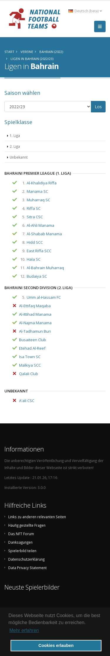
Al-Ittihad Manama (35, 314)
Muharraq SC (38, 199)
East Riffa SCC (39, 250)
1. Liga (15, 135)
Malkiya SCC (30, 365)
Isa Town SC (29, 356)
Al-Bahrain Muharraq (45, 267)
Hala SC (33, 259)
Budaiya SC (37, 276)
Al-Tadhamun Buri (35, 331)
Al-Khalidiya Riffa (42, 183)
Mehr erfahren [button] (24, 630)
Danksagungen (20, 542)
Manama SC (37, 191)
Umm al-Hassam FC (44, 297)
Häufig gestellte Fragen (26, 525)
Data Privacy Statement (27, 567)
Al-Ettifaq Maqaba (35, 305)
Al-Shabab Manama (44, 233)
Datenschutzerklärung (26, 559)
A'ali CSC (26, 400)
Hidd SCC (35, 242)
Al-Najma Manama (35, 322)
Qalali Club (28, 373)
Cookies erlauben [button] (56, 645)
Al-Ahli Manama (40, 225)
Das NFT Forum (21, 533)
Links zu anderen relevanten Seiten (37, 516)
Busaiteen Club (32, 339)
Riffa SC (33, 208)
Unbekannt (19, 157)
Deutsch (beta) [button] (85, 10)
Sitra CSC (35, 216)
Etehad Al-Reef (32, 348)
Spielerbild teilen (22, 550)
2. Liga (15, 146)
